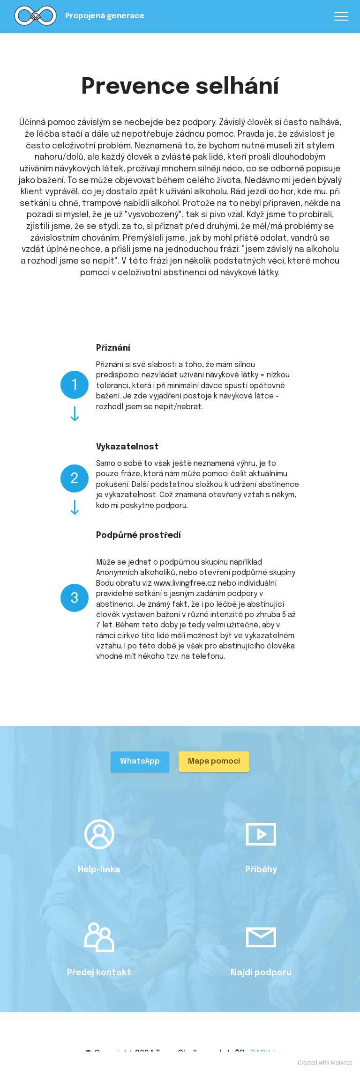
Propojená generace (105, 16)
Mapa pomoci (214, 761)
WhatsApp (140, 761)
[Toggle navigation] (341, 16)
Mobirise (341, 1062)
